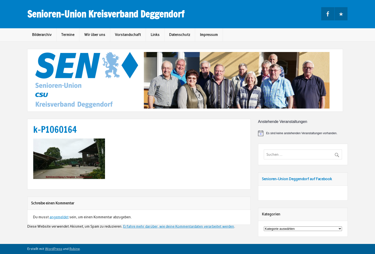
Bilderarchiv (42, 35)
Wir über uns (94, 35)
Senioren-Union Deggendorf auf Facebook (297, 179)
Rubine (74, 249)
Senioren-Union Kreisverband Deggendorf (105, 14)
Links (155, 35)
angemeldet (59, 217)
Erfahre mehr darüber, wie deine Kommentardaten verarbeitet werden (178, 226)
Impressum (209, 35)
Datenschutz (179, 35)
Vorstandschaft (128, 35)
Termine (67, 35)
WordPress (53, 249)
